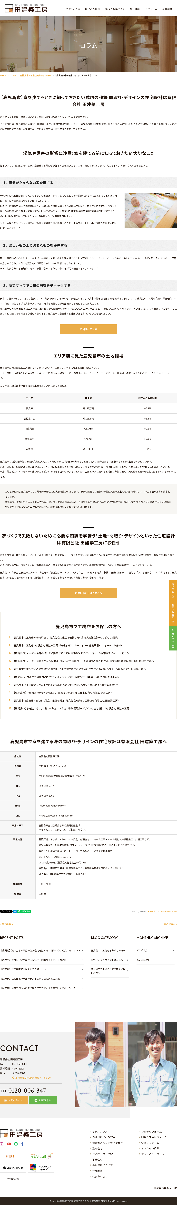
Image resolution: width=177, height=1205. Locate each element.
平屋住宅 (97, 1159)
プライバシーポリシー (154, 1154)
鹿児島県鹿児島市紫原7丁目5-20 (33, 1077)
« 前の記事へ (6, 924)
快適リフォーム (150, 1142)
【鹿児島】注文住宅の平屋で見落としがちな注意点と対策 (30, 978)
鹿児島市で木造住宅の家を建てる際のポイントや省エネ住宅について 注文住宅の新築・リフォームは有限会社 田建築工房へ (80, 669)
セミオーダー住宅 (102, 1154)
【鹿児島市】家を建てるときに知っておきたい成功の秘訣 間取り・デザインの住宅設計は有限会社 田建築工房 (71, 708)
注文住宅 (97, 1148)
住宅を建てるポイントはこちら (107, 959)
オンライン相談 (150, 1148)
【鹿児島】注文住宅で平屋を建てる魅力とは (23, 969)
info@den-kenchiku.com (52, 805)
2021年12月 (143, 959)
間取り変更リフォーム (154, 1137)
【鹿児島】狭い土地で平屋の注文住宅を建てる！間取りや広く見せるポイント (40, 950)
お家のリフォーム (151, 1131)
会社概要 (97, 1171)
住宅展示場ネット (164, 1188)
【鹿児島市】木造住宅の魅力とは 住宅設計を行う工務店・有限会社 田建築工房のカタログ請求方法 (67, 677)
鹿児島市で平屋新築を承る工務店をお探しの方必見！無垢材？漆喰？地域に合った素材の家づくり (66, 684)
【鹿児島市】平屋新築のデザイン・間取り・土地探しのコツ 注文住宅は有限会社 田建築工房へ (63, 692)
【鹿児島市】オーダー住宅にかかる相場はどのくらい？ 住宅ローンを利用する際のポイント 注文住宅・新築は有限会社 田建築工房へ (84, 661)
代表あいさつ (100, 1176)
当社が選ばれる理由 (104, 1137)
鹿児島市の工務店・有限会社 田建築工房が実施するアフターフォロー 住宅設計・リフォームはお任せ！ (68, 645)
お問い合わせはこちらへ (88, 593)
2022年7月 (142, 950)
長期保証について (102, 1165)
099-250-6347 (46, 785)
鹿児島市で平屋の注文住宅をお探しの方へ (108, 970)
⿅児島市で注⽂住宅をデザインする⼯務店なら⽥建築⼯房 (87, 1201)
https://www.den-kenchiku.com (56, 815)
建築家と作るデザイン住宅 (107, 1142)
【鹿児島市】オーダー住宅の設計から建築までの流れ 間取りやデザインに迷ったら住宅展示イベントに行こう (71, 653)
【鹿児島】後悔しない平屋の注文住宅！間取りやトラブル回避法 (33, 959)
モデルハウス (100, 1131)
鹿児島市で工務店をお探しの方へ (163, 911)
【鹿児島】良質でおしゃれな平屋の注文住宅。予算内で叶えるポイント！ (38, 988)
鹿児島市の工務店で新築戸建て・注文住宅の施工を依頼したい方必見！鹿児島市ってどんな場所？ (66, 637)
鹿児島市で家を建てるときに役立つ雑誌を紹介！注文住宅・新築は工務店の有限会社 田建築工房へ (67, 700)
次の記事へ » (170, 924)
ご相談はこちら (88, 329)
